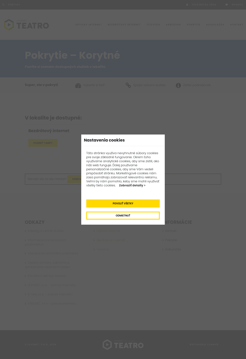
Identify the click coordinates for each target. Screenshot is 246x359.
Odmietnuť (123, 215)
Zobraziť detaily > (132, 185)
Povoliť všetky (123, 203)
